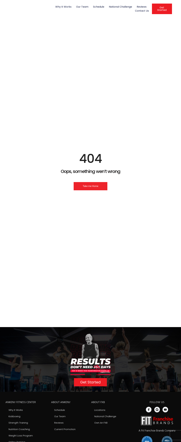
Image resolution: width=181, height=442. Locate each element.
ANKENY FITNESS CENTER (20, 402)
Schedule (98, 7)
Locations (100, 410)
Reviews (142, 7)
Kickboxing (15, 416)
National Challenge (120, 7)
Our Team (82, 7)
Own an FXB (101, 423)
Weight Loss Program (21, 436)
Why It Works (63, 7)
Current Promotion (65, 429)
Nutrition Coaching (20, 429)
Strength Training (19, 423)
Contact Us (142, 11)
